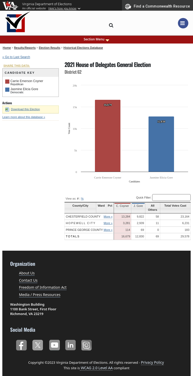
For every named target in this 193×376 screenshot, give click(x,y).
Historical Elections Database (83, 48)
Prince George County (84, 225)
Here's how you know (62, 8)
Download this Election (22, 109)
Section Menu (97, 39)
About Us (27, 269)
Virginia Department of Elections (47, 4)
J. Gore (138, 205)
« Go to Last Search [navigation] (16, 57)
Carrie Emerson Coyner (26, 81)
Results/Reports (25, 48)
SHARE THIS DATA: (16, 65)
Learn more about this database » (23, 117)
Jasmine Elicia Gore (24, 89)
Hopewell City (81, 219)
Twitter (37, 340)
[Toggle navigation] (183, 23)
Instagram (87, 340)
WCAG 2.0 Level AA (96, 363)
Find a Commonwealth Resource (157, 6)
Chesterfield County (83, 212)
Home (7, 48)
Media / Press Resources (39, 290)
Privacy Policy (152, 358)
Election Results (49, 48)
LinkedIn (70, 340)
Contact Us (28, 276)
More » (108, 212)
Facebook (21, 340)
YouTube (54, 340)
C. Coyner (122, 205)
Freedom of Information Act (43, 283)
